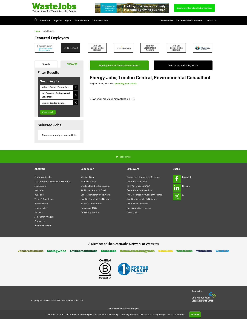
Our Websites (166, 20)
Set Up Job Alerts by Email (93, 190)
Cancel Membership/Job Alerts (95, 194)
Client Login (132, 212)
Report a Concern (43, 225)
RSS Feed (38, 194)
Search (46, 64)
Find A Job (45, 20)
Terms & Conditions (43, 199)
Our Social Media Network (189, 20)
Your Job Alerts (82, 20)
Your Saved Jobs (100, 20)
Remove (75, 87)
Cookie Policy (41, 208)
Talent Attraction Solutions (139, 190)
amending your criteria (126, 83)
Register (58, 20)
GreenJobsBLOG (89, 208)
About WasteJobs (43, 177)
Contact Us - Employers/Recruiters (143, 177)
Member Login (88, 177)
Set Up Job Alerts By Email (183, 65)
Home (35, 19)
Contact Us (211, 20)
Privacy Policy (41, 203)
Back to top (125, 156)
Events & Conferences (91, 203)
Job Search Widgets (44, 216)
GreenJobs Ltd (75, 300)
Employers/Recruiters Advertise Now (194, 8)
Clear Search (47, 112)
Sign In (68, 20)
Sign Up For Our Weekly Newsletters (119, 65)
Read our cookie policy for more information (93, 314)
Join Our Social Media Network (96, 199)
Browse (72, 64)
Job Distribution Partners (139, 208)
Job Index (39, 190)
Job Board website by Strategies (123, 308)
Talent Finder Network (137, 203)
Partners (38, 212)
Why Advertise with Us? (138, 185)
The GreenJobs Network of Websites (52, 181)
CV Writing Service (90, 212)
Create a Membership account (95, 185)
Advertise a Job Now (137, 181)
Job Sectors (40, 185)
